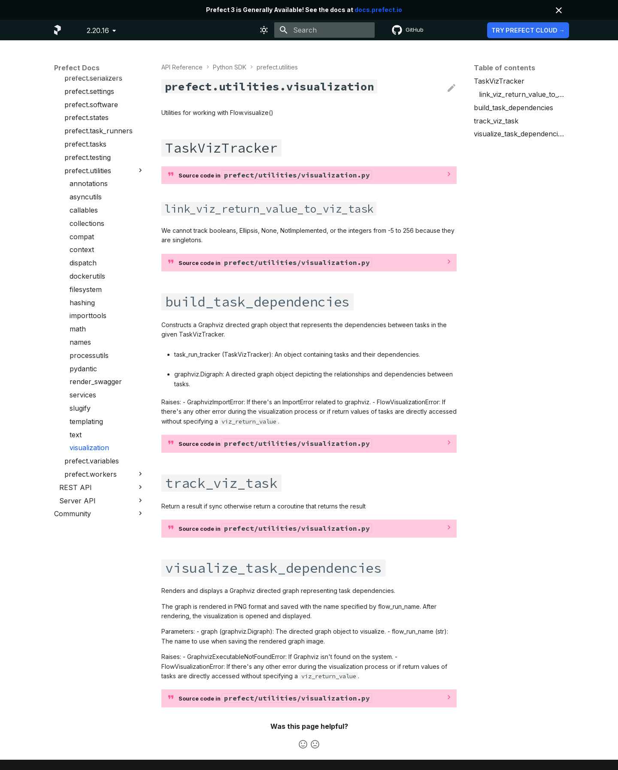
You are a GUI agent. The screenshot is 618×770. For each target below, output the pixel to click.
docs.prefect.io (378, 9)
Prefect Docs (77, 67)
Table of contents (504, 67)
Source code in (275, 175)
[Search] (324, 30)
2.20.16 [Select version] (98, 30)
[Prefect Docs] (57, 30)
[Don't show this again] (559, 10)
